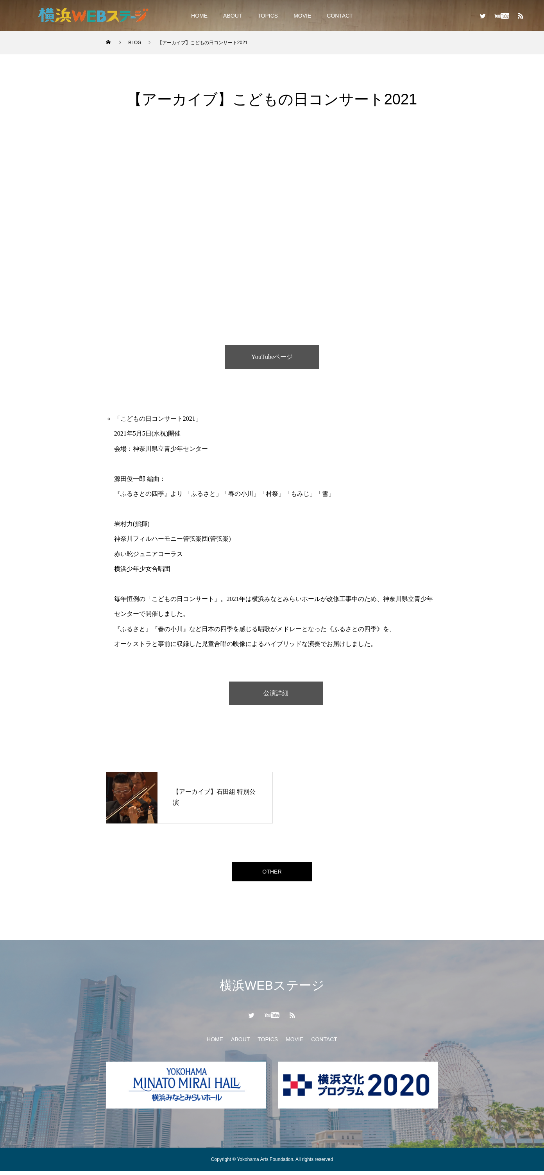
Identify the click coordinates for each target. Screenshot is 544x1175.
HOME (199, 16)
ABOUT (232, 16)
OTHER (272, 873)
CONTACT (340, 16)
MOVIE (302, 16)
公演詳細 (275, 693)
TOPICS (268, 16)
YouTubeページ (272, 356)
